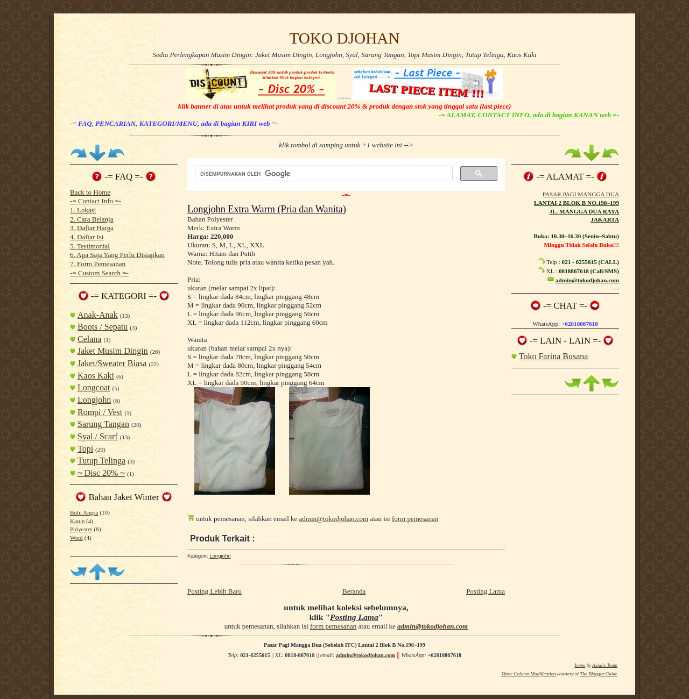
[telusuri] (322, 174)
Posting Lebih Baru (214, 591)
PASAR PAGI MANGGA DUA (581, 194)
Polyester (81, 529)
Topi (85, 448)
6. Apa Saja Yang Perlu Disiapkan (117, 255)
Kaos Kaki (96, 375)
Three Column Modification (528, 673)
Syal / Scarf (98, 436)
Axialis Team (604, 665)
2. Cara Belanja (92, 219)
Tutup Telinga (101, 460)
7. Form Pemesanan (97, 264)
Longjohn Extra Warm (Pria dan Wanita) (266, 209)
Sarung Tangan (103, 424)
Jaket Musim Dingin (113, 350)
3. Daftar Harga (92, 228)
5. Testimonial (90, 246)
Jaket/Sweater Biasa (112, 363)
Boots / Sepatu (103, 326)
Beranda (353, 591)
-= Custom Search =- (99, 273)
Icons (579, 665)
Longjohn (94, 399)
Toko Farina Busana (553, 356)
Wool (76, 537)
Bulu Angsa (84, 512)
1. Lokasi (83, 210)
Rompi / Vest (100, 412)
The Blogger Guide (598, 673)
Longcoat (94, 387)
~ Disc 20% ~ (101, 472)
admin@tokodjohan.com (334, 519)
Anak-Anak (98, 314)
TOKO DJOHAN (344, 38)
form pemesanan (415, 519)
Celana (89, 339)
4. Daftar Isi (86, 237)
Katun (77, 521)
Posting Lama (485, 591)
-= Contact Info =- (95, 201)
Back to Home (90, 192)
